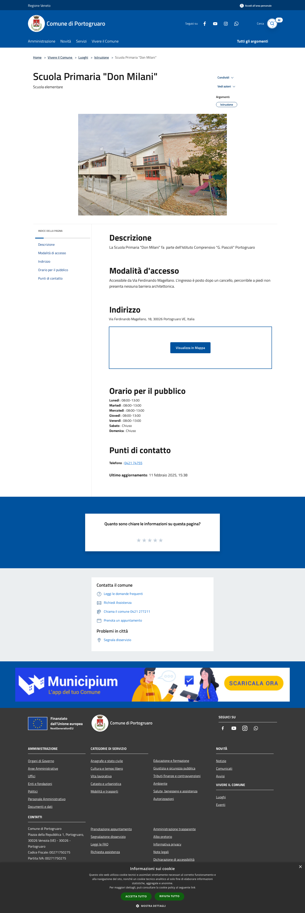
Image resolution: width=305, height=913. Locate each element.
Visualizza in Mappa (190, 347)
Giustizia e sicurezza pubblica (174, 768)
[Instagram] (223, 23)
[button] (152, 906)
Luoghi (83, 57)
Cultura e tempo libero (107, 768)
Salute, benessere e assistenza (175, 791)
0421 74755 (133, 462)
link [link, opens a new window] (193, 887)
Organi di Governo (41, 760)
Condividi (226, 77)
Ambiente (160, 783)
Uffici (31, 776)
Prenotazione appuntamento (111, 829)
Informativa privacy (167, 844)
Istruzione (101, 57)
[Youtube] (213, 23)
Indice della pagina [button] (50, 231)
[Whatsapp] (234, 23)
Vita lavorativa (101, 776)
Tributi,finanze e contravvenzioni (177, 775)
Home (37, 57)
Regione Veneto (39, 5)
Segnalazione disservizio (108, 836)
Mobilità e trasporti (104, 791)
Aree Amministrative (43, 768)
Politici (33, 791)
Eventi (220, 804)
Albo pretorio (162, 836)
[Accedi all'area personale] (255, 6)
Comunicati (224, 768)
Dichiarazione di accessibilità (173, 859)
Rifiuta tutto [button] (169, 896)
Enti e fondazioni (40, 783)
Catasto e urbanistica (106, 783)
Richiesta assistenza (105, 851)
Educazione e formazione (171, 760)
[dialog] (152, 887)
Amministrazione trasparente (174, 829)
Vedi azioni (227, 86)
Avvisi (220, 776)
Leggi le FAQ (99, 844)
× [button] (300, 867)
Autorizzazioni (163, 798)
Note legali (161, 851)
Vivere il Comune (60, 57)
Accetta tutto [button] (136, 896)
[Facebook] (202, 23)
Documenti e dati (40, 806)
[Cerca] (272, 23)
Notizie (221, 760)
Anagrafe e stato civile (107, 760)
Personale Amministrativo (46, 798)
